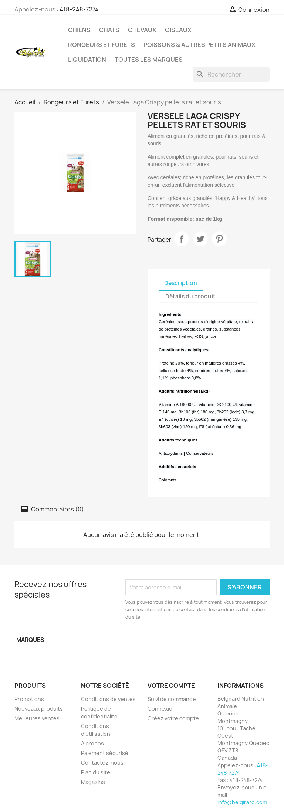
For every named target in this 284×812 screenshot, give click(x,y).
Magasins (93, 781)
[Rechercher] (231, 74)
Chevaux (142, 30)
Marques (30, 640)
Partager (181, 238)
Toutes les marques (149, 59)
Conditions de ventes (108, 699)
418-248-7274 (79, 9)
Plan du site (95, 772)
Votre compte (171, 685)
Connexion (162, 708)
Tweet (200, 238)
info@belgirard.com (242, 802)
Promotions (29, 699)
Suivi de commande (172, 699)
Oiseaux (178, 30)
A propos (92, 743)
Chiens (79, 30)
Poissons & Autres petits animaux (199, 45)
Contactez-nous (102, 762)
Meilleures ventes (37, 718)
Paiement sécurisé (104, 753)
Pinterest (219, 238)
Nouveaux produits (38, 708)
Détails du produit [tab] (190, 296)
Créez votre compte (173, 718)
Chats (109, 30)
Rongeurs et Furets (101, 45)
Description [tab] (180, 283)
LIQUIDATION (87, 59)
